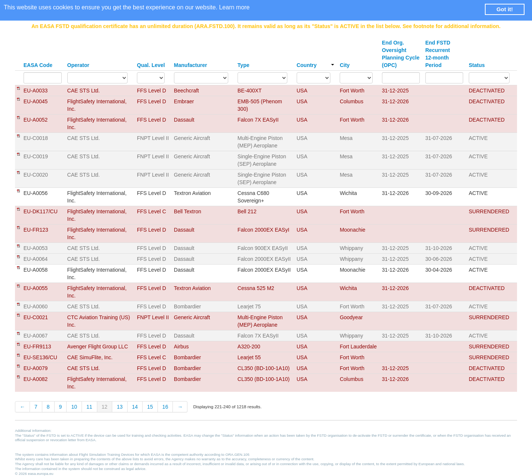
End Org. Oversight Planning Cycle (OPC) (400, 54)
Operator (78, 65)
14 (135, 407)
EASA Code (38, 65)
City (344, 65)
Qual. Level (151, 65)
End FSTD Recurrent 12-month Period (437, 54)
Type (244, 65)
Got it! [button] (504, 9)
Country (315, 65)
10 (74, 407)
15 (150, 407)
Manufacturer (190, 65)
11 (89, 407)
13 (120, 407)
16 (165, 407)
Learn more (234, 7)
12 (105, 407)
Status (477, 65)
